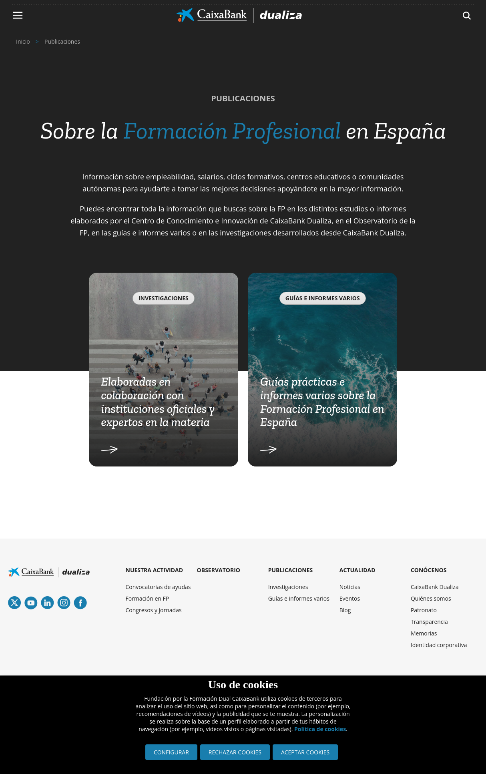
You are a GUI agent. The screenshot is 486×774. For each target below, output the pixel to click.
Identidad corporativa (439, 645)
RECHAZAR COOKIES (235, 752)
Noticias (349, 587)
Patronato (424, 610)
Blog (345, 610)
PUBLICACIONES (290, 570)
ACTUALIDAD (357, 570)
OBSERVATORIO (218, 570)
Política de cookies (320, 729)
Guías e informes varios (298, 598)
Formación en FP (147, 598)
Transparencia (429, 621)
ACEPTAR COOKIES (305, 752)
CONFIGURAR (171, 752)
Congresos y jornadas (154, 610)
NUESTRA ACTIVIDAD (154, 570)
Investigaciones (288, 587)
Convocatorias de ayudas (158, 587)
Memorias (424, 633)
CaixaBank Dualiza (435, 587)
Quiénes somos (431, 598)
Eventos (349, 598)
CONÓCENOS (429, 570)
